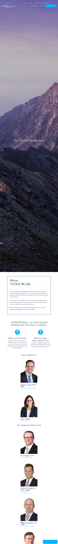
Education (34, 5)
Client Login (51, 5)
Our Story (53, 3)
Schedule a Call (50, 541)
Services (45, 3)
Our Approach (37, 3)
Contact (41, 5)
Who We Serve (28, 3)
